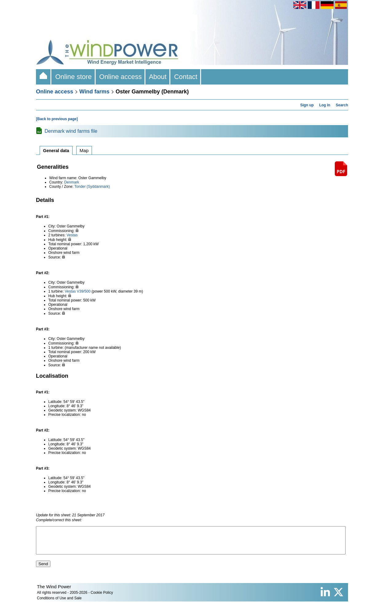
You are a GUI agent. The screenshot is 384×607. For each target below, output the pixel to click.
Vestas (71, 235)
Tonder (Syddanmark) (92, 186)
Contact (185, 77)
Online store (73, 77)
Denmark (71, 182)
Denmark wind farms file (71, 131)
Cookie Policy (102, 598)
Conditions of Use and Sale (59, 603)
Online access (121, 77)
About (157, 77)
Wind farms (94, 92)
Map (84, 150)
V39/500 (84, 291)
